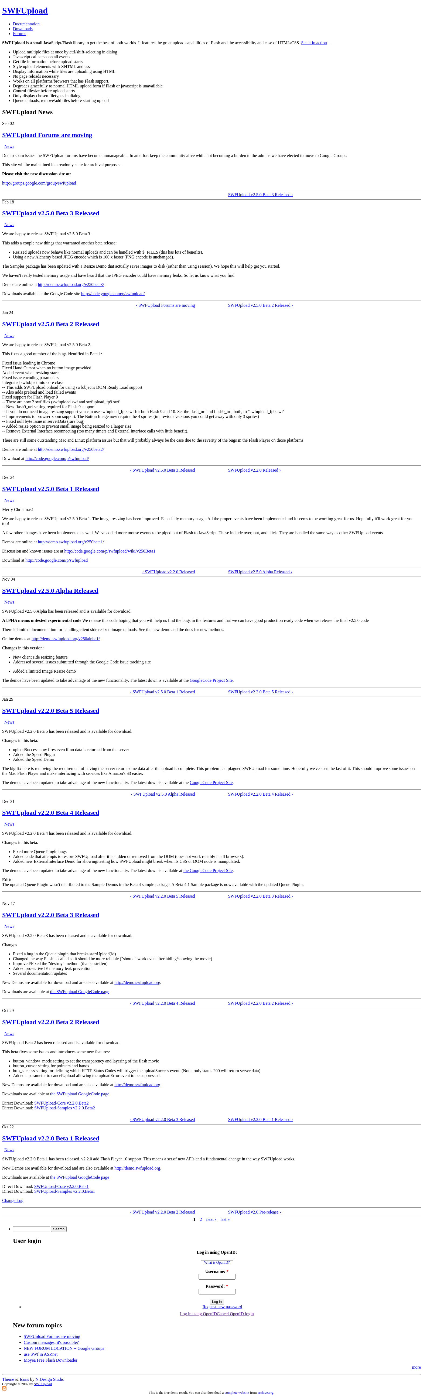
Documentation (26, 24)
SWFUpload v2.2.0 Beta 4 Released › (260, 794)
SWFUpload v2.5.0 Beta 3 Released (50, 213)
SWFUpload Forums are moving (47, 134)
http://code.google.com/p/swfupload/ (113, 293)
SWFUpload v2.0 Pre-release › (254, 1212)
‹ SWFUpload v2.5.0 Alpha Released (163, 794)
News (9, 146)
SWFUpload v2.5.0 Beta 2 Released (50, 324)
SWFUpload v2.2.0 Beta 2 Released (50, 1021)
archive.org (266, 1393)
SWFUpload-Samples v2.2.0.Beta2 (64, 1108)
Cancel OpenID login (235, 1313)
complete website (237, 1393)
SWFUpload (25, 10)
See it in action (314, 42)
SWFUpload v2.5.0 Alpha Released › (260, 572)
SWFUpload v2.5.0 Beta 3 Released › (260, 194)
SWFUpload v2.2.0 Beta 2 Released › (260, 1003)
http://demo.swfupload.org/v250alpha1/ (66, 638)
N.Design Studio (50, 1379)
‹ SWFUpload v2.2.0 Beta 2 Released (162, 1212)
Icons (24, 1379)
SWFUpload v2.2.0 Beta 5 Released (50, 710)
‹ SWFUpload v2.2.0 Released (168, 572)
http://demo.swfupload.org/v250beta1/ (71, 542)
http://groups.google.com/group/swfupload (39, 183)
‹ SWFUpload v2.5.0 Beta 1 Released (162, 692)
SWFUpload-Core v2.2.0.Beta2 (61, 1103)
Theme (8, 1379)
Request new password (222, 1306)
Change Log (12, 1200)
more (416, 1367)
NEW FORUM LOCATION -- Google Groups (64, 1348)
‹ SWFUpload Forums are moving (165, 305)
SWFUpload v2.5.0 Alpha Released (50, 590)
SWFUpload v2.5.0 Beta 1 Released (50, 488)
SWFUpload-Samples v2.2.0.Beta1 (64, 1191)
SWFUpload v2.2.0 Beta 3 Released (50, 914)
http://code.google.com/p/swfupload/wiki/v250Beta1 (109, 551)
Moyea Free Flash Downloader (50, 1360)
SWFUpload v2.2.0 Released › (254, 470)
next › (211, 1219)
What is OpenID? (217, 1262)
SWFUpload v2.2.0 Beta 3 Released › (260, 896)
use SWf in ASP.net (40, 1354)
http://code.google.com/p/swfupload (56, 560)
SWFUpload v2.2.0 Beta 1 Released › (260, 1119)
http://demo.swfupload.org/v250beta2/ (71, 449)
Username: (217, 1271)
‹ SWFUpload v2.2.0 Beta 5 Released (162, 896)
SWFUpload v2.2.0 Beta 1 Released (50, 1138)
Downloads (23, 28)
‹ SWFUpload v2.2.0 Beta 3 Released (162, 1119)
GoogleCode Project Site (211, 680)
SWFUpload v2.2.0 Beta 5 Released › (260, 692)
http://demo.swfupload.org (137, 982)
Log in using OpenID (198, 1313)
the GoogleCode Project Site (208, 870)
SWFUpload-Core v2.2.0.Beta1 (61, 1186)
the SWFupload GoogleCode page (79, 991)
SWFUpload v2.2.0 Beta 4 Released (50, 812)
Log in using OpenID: (217, 1252)
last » (225, 1219)
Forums (19, 33)
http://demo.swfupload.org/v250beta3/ (71, 284)
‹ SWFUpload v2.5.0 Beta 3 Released (162, 470)
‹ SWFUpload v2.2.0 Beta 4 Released (162, 1003)
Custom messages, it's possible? (51, 1342)
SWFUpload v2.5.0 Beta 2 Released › (260, 305)
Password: (217, 1286)
